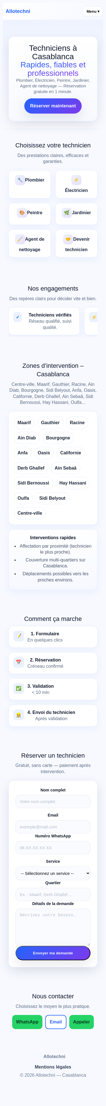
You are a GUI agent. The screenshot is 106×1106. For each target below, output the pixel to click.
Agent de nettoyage (29, 243)
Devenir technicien (76, 243)
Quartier (52, 883)
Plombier (29, 180)
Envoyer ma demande (53, 958)
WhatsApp (27, 1027)
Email (53, 815)
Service (53, 861)
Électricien (76, 184)
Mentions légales (53, 1072)
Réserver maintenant (53, 105)
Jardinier (76, 213)
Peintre (29, 213)
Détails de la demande (53, 903)
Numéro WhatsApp (53, 836)
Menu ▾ (92, 11)
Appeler (81, 1027)
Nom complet (53, 790)
